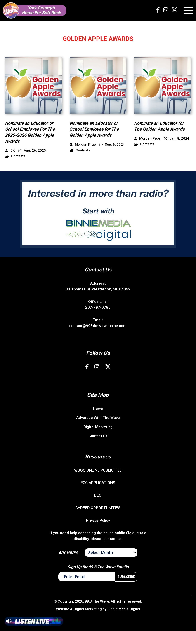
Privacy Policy (98, 520)
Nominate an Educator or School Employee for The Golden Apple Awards (94, 129)
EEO (98, 495)
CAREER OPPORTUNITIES (97, 507)
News (98, 408)
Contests (15, 156)
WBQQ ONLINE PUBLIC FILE (98, 470)
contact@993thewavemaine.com (98, 325)
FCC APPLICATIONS (98, 482)
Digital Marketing (98, 427)
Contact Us (97, 436)
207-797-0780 (98, 307)
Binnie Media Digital (123, 609)
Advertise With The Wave (98, 417)
